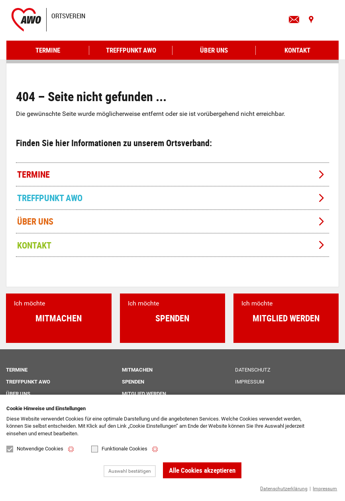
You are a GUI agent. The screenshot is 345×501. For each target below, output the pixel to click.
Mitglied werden (144, 394)
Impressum (325, 488)
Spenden (133, 382)
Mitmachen (137, 370)
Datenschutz (253, 370)
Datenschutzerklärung (284, 488)
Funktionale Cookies (119, 449)
